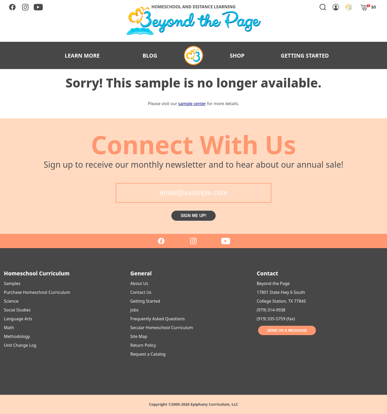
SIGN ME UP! (193, 215)
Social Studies (17, 310)
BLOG (150, 55)
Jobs (134, 310)
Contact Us (140, 292)
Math (9, 327)
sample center (192, 103)
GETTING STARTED (305, 55)
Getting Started (145, 301)
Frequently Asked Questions (157, 319)
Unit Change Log (20, 345)
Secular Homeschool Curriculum (161, 327)
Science (11, 301)
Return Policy (143, 345)
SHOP (237, 55)
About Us (139, 283)
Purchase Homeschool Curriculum (37, 292)
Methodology (17, 336)
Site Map (138, 336)
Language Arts (18, 319)
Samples (12, 283)
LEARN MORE (82, 55)
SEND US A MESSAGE (287, 330)
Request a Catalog (147, 354)
